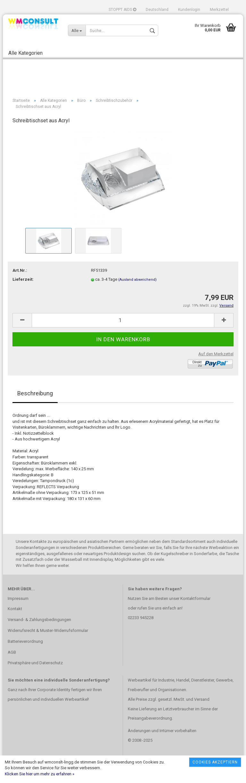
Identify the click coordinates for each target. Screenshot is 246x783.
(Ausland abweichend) (137, 280)
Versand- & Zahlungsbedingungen (39, 619)
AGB (12, 652)
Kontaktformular (195, 598)
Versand (201, 699)
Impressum (18, 598)
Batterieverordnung (25, 641)
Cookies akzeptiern (215, 762)
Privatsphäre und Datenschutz (35, 662)
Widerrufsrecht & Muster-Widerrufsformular (48, 630)
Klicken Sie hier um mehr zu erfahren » (39, 773)
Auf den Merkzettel (216, 353)
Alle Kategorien (25, 53)
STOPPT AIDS (122, 9)
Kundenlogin (189, 9)
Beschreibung (35, 393)
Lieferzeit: (23, 279)
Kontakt (15, 608)
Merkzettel (219, 9)
